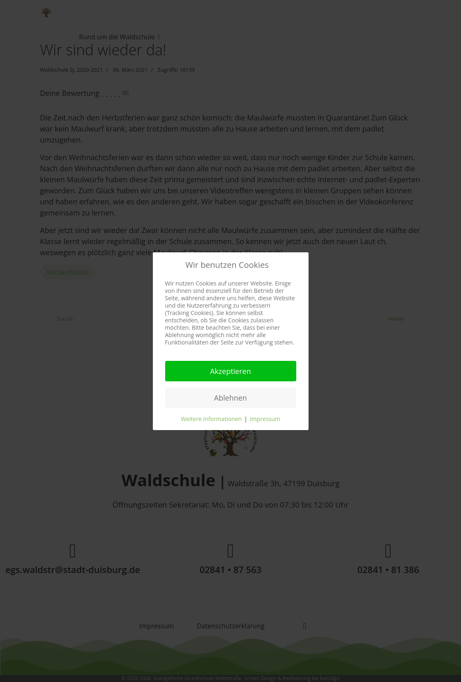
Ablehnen (230, 398)
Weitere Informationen (211, 419)
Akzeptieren (230, 371)
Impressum (265, 419)
